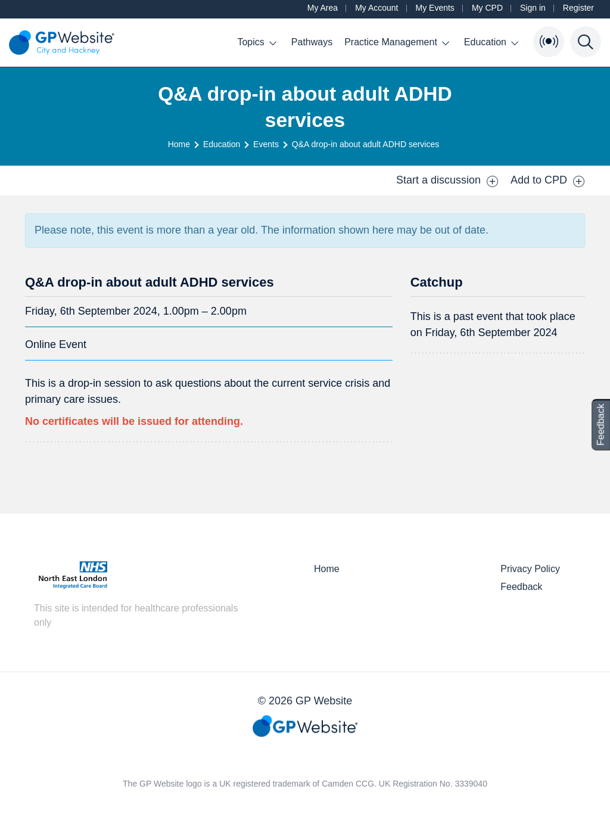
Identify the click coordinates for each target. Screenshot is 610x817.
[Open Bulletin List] (548, 41)
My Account (376, 8)
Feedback (521, 587)
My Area (322, 8)
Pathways (311, 42)
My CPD (487, 8)
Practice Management (396, 42)
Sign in (533, 8)
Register (578, 8)
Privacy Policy (530, 569)
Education (491, 42)
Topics (256, 42)
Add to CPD (548, 180)
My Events (435, 8)
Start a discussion (447, 180)
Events (266, 144)
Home (179, 144)
